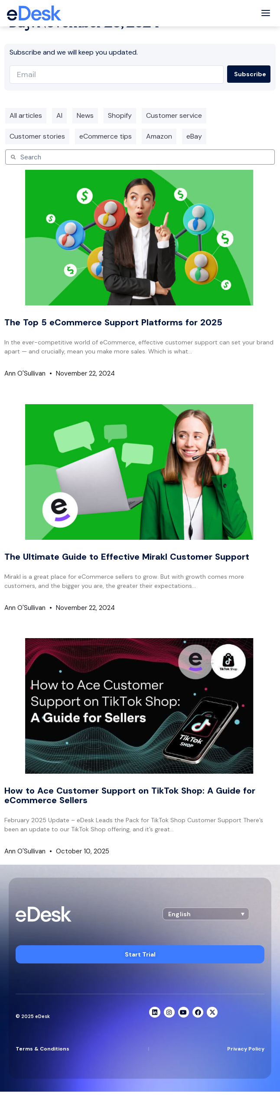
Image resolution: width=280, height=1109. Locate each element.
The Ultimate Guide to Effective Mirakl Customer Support (126, 556)
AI (59, 115)
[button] (206, 914)
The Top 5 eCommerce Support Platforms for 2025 (113, 322)
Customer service (174, 115)
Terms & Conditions (42, 1048)
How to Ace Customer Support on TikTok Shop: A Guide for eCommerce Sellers (129, 795)
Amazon (159, 136)
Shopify (120, 115)
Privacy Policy (245, 1048)
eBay (194, 136)
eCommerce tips (105, 136)
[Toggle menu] (265, 13)
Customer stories (37, 136)
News (85, 115)
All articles (26, 115)
